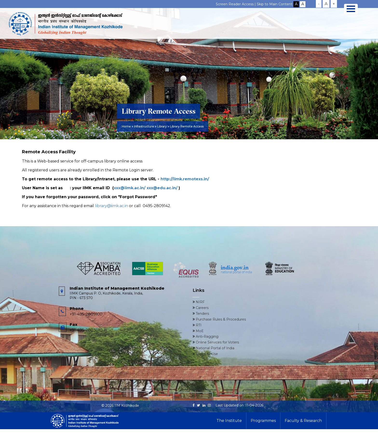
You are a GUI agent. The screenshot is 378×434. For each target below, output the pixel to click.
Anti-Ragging (206, 336)
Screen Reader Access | (236, 4)
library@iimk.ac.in (111, 205)
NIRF (200, 302)
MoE (199, 331)
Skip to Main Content (274, 4)
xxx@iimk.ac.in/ (129, 188)
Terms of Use (206, 354)
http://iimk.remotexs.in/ (185, 179)
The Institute (229, 420)
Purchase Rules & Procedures (220, 319)
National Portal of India (214, 348)
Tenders (202, 313)
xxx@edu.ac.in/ (162, 188)
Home (126, 126)
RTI (198, 325)
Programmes (263, 420)
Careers (202, 308)
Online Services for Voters (217, 342)
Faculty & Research (303, 420)
